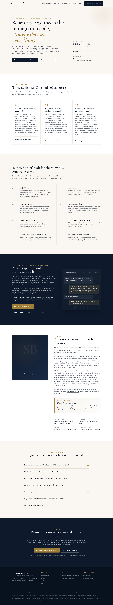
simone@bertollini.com (70, 551)
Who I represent (46, 3)
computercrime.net (73, 393)
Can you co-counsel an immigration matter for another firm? (56, 486)
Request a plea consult (82, 142)
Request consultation (93, 4)
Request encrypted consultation (25, 60)
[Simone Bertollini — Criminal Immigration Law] (20, 3)
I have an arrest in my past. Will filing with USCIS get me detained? (56, 466)
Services (56, 3)
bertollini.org (58, 395)
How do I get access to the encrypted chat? (56, 493)
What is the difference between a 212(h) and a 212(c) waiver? (56, 473)
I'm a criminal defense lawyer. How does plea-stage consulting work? (56, 480)
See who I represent (47, 60)
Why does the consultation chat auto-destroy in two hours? (56, 500)
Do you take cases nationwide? (56, 507)
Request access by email (23, 308)
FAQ (80, 3)
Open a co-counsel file (52, 142)
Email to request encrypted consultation (26, 141)
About (75, 3)
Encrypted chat (66, 3)
